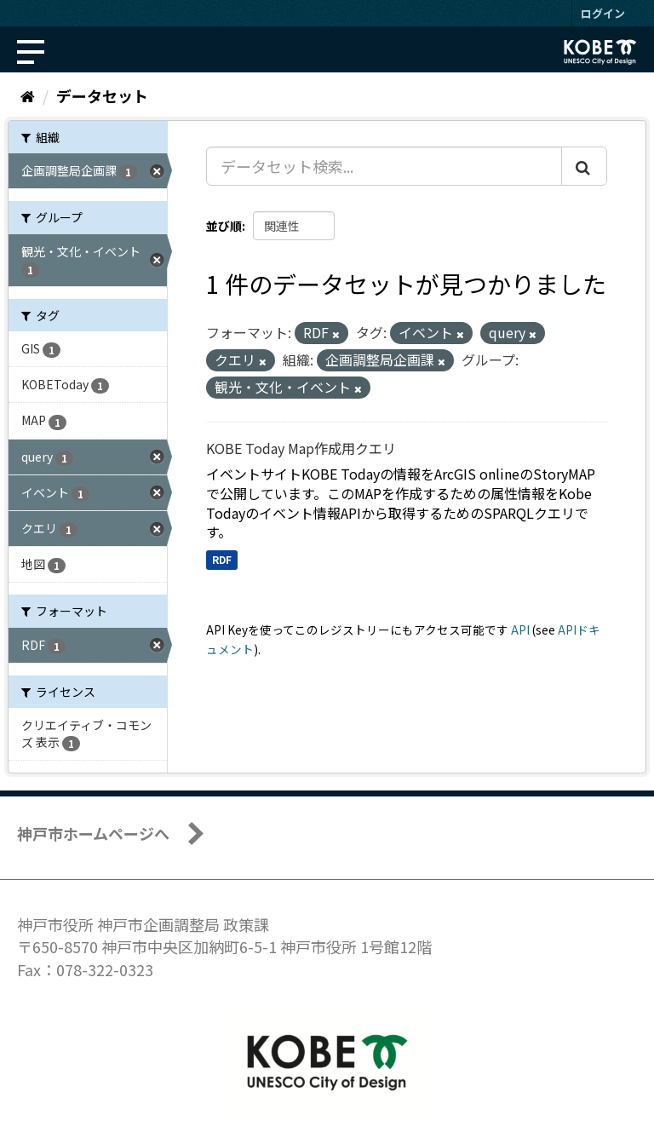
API (520, 629)
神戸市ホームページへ (93, 833)
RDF (222, 559)
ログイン (603, 13)
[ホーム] (27, 95)
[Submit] (584, 166)
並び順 (224, 225)
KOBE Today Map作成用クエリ (301, 448)
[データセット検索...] (384, 166)
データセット (102, 95)
